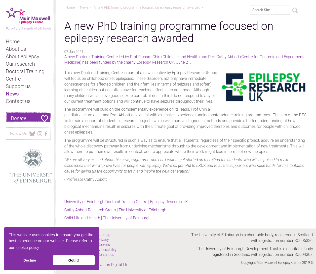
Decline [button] (29, 260)
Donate (18, 118)
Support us (18, 86)
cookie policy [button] (27, 247)
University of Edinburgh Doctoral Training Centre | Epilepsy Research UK (126, 201)
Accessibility (107, 250)
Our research (20, 64)
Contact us (18, 101)
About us (16, 49)
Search (295, 10)
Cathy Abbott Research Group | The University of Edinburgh (115, 210)
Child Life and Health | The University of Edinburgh (107, 218)
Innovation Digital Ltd (110, 264)
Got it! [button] (73, 260)
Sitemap (104, 235)
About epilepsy (22, 56)
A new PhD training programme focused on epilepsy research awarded (147, 7)
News (12, 94)
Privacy (103, 240)
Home (13, 42)
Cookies (104, 245)
